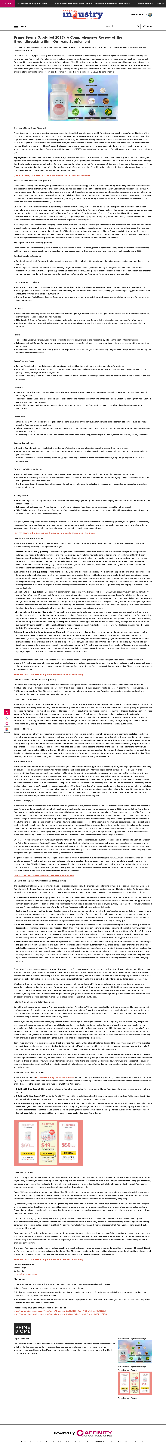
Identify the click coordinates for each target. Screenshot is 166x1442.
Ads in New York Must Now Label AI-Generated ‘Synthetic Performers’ (102, 3)
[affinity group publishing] (7, 724)
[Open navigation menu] (20, 26)
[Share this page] (147, 26)
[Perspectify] (7, 718)
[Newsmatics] (7, 730)
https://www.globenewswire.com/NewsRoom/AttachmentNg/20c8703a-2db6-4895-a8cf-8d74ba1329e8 (60, 1314)
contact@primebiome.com (25, 1274)
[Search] (119, 26)
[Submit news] (7, 712)
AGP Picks (7, 4)
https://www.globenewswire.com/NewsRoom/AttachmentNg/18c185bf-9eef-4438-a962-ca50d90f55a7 (60, 1311)
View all (160, 3)
